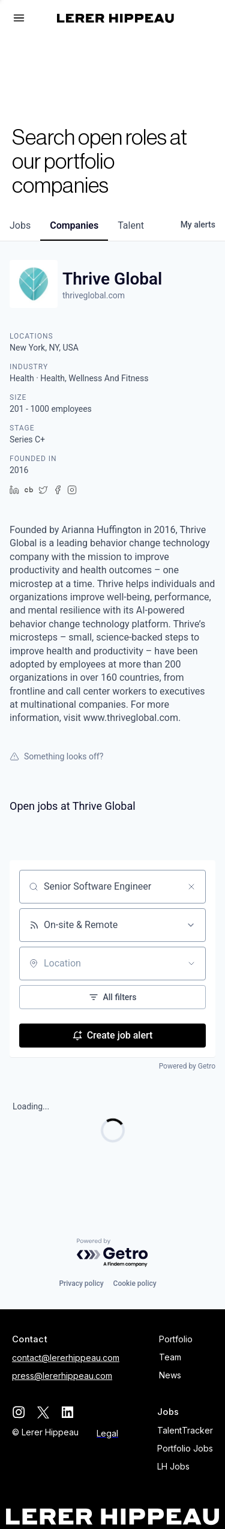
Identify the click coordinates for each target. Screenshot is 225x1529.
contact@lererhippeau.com (65, 1358)
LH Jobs (173, 1466)
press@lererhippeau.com (62, 1376)
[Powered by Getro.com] (113, 1253)
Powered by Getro (187, 1066)
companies (74, 225)
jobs (20, 225)
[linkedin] (67, 1412)
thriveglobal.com (93, 295)
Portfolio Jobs (185, 1448)
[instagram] (18, 1412)
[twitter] (43, 1412)
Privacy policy (81, 1283)
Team (170, 1357)
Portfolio (176, 1339)
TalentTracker (185, 1430)
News (170, 1375)
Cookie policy (135, 1283)
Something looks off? (56, 756)
